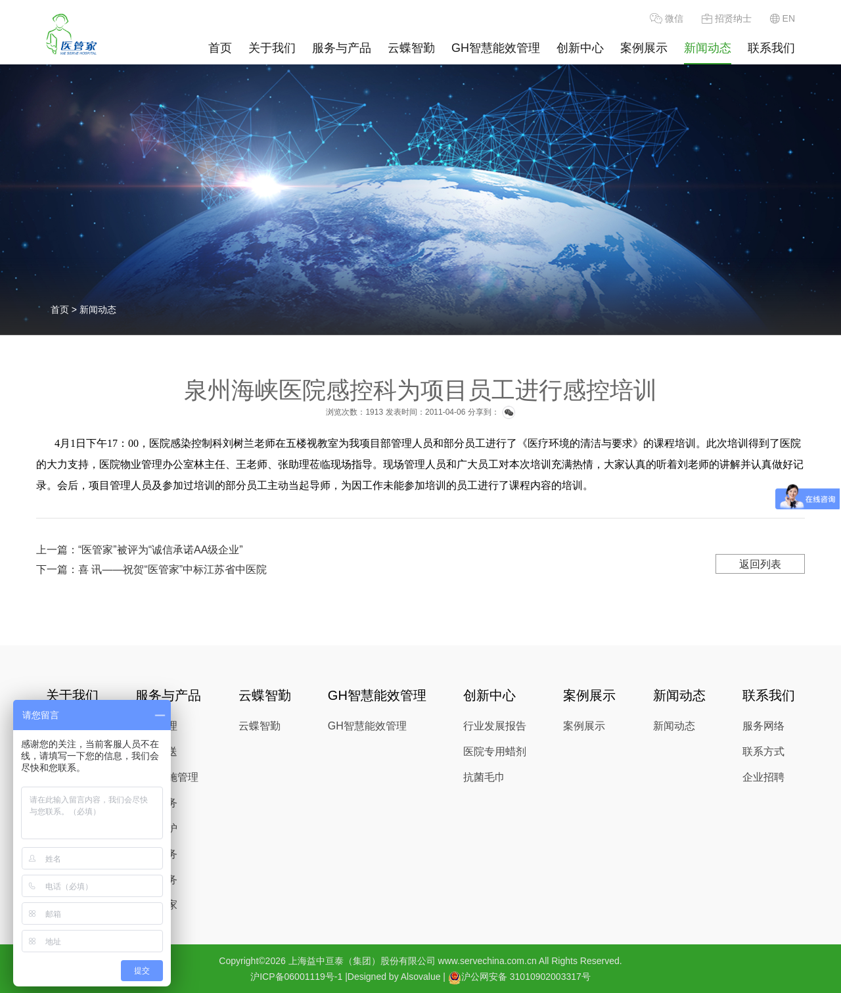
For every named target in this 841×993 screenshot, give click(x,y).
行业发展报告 (494, 725)
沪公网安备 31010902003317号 (519, 977)
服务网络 (763, 725)
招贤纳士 (727, 18)
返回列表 (760, 564)
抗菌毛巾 (484, 777)
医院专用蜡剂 (494, 751)
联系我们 (771, 48)
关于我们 (272, 48)
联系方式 (763, 751)
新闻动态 (707, 48)
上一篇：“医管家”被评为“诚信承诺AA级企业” (139, 549)
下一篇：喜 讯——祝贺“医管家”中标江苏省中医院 (151, 569)
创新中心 (580, 48)
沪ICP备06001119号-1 (296, 976)
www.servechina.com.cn (487, 961)
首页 (220, 48)
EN (782, 18)
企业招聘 (763, 777)
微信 (666, 18)
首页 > (65, 309)
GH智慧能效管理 (495, 48)
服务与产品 (341, 48)
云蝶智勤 (411, 48)
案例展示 (644, 48)
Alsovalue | (423, 976)
